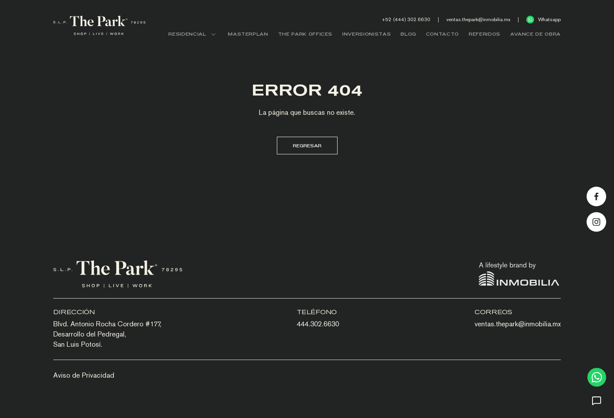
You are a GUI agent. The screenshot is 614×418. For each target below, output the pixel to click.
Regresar (307, 145)
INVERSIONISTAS (366, 34)
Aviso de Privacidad (83, 375)
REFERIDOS (484, 34)
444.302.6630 (318, 323)
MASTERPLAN (248, 34)
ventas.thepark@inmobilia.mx (478, 19)
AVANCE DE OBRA (535, 34)
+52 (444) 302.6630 (406, 19)
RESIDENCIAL (193, 34)
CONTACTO (442, 34)
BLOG (408, 34)
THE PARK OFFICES (305, 34)
